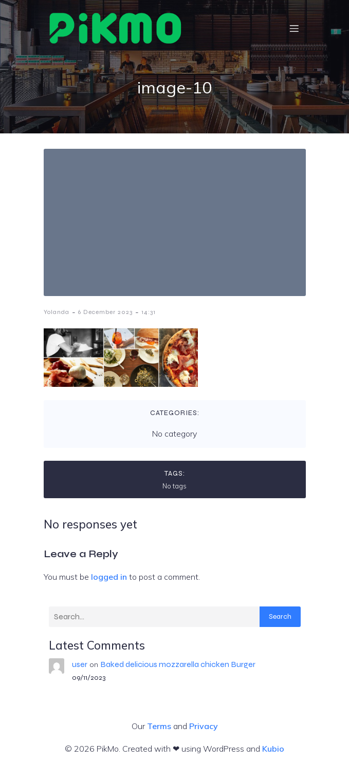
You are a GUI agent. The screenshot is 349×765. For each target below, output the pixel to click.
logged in (109, 577)
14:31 (148, 312)
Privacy (203, 726)
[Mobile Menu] (294, 28)
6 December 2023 (105, 312)
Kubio (273, 748)
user (79, 664)
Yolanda (56, 312)
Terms (159, 726)
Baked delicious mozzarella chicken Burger (177, 664)
